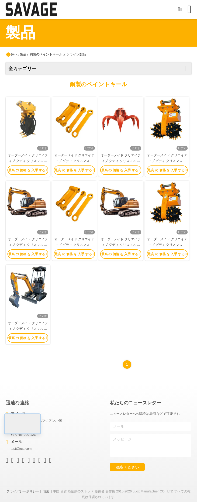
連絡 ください (127, 467)
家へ (14, 54)
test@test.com (21, 448)
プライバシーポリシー (23, 491)
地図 (46, 491)
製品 (23, 54)
